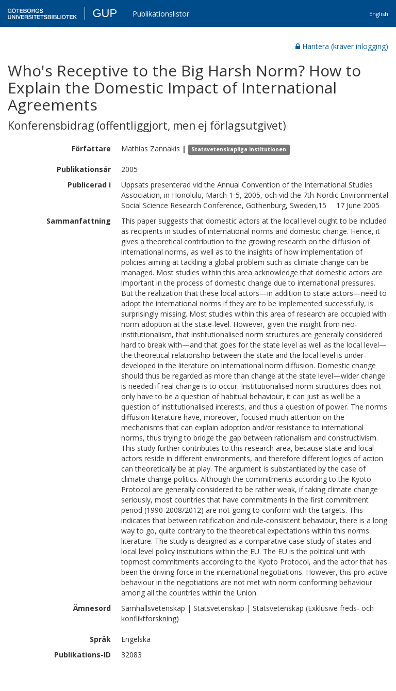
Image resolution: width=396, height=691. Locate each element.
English (378, 14)
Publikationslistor (161, 14)
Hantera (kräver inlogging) (341, 46)
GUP (104, 13)
